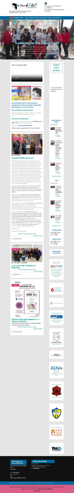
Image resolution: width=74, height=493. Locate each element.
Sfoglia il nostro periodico (56, 67)
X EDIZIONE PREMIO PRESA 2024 (24, 158)
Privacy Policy (37, 491)
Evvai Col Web (41, 489)
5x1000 (15, 90)
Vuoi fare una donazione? (21, 119)
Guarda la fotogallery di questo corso (27, 269)
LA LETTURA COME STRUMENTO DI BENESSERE (25, 267)
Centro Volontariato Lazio (56, 427)
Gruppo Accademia (56, 338)
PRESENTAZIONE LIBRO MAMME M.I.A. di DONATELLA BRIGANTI (26, 320)
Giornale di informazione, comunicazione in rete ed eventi (56, 371)
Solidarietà (16, 138)
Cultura (15, 285)
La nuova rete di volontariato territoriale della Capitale (56, 319)
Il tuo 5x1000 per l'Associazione (24, 110)
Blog (36, 18)
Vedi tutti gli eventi (56, 176)
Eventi (21, 483)
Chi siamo (16, 18)
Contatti (49, 18)
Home (11, 18)
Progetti (32, 18)
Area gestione (49, 489)
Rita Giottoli (57, 18)
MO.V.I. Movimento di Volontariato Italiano (56, 313)
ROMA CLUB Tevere (56, 384)
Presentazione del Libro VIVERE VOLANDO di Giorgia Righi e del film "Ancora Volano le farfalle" (58, 148)
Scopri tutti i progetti (17, 331)
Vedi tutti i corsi (56, 226)
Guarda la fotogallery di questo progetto (27, 327)
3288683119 (16, 474)
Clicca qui (53, 87)
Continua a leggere (37, 235)
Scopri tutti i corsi (16, 274)
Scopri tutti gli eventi (17, 238)
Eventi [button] (22, 18)
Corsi (26, 18)
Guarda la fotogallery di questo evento (27, 234)
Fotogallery (42, 18)
